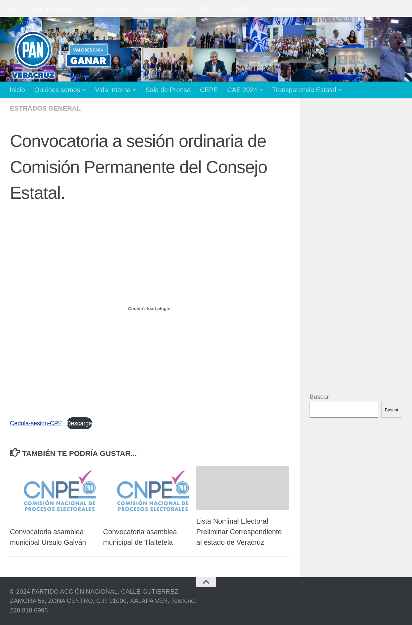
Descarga (79, 423)
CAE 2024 (237, 8)
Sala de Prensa (163, 8)
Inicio (12, 8)
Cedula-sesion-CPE (36, 423)
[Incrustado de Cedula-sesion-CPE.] (150, 308)
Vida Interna (108, 8)
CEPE (204, 8)
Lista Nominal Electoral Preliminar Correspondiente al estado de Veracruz (239, 531)
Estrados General (45, 108)
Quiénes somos (52, 8)
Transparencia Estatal (299, 8)
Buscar (319, 396)
